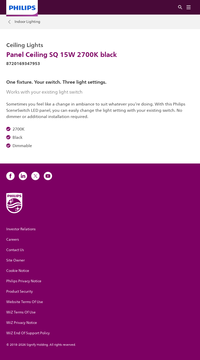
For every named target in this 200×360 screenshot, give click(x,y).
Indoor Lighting (27, 21)
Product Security (19, 291)
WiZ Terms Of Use (21, 312)
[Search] (180, 7)
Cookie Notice (17, 271)
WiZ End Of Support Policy (28, 333)
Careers (12, 240)
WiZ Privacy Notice (21, 323)
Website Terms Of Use (24, 302)
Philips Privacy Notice (23, 281)
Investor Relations (21, 229)
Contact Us (15, 250)
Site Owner (15, 260)
